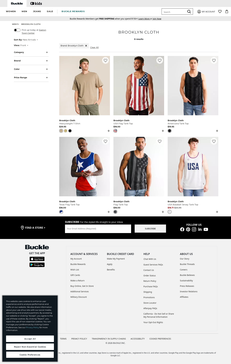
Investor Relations (188, 291)
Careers (183, 269)
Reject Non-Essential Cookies (30, 347)
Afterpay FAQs (150, 308)
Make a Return (77, 280)
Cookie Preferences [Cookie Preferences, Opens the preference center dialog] (30, 355)
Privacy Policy (32, 327)
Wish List (74, 269)
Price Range (31, 77)
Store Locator (149, 302)
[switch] (17, 30)
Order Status (149, 275)
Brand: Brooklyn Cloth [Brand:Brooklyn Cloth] (74, 45)
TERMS (63, 338)
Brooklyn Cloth (31, 24)
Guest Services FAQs (153, 264)
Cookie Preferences (160, 338)
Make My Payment (116, 258)
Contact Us (148, 270)
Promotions (149, 297)
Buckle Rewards (78, 264)
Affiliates (184, 297)
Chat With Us (150, 259)
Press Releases (187, 286)
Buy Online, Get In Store (82, 286)
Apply (109, 264)
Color (31, 69)
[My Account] (206, 11)
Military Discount (78, 297)
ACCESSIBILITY (138, 338)
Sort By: (18, 39)
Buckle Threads (187, 264)
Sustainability (186, 280)
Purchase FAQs (150, 286)
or (145, 18)
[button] (11, 11)
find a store (35, 227)
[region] (30, 329)
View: (17, 45)
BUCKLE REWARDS (73, 11)
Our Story (184, 258)
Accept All (30, 339)
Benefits (111, 269)
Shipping (147, 291)
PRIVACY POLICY (79, 338)
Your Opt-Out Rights (153, 322)
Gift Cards (75, 275)
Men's (15, 24)
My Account (76, 258)
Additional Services (79, 291)
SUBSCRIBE (150, 228)
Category (31, 52)
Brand (31, 60)
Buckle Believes (187, 275)
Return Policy (149, 281)
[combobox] (174, 11)
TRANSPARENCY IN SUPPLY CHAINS (109, 338)
